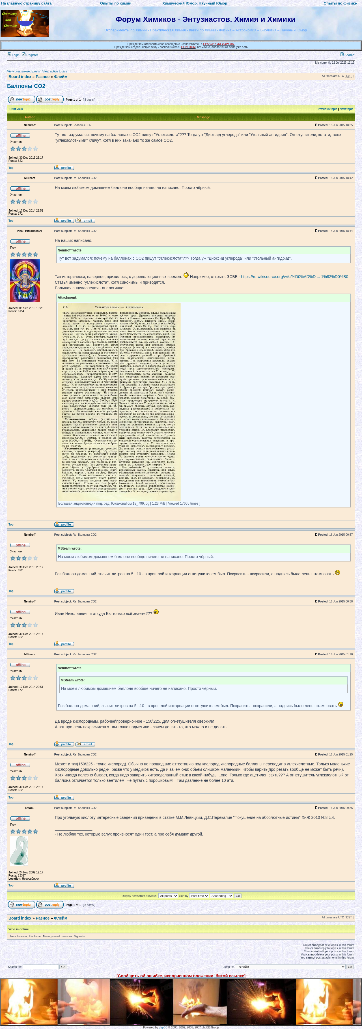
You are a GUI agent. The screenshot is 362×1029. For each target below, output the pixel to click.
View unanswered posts (23, 71)
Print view (16, 109)
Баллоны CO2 (26, 86)
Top (11, 167)
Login (14, 55)
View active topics (54, 71)
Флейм (60, 76)
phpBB (163, 1027)
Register (30, 55)
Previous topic (327, 109)
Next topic (346, 109)
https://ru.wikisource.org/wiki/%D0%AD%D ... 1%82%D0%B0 (294, 276)
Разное (42, 76)
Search (347, 55)
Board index (19, 76)
